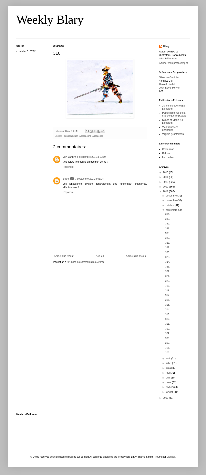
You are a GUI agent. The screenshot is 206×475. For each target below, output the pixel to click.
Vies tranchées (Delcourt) (170, 128)
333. (167, 219)
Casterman (168, 149)
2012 (166, 186)
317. (167, 295)
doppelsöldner (71, 136)
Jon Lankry (69, 156)
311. (167, 323)
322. (167, 271)
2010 (166, 397)
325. (167, 257)
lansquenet (97, 136)
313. (167, 314)
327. (167, 247)
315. (167, 304)
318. (167, 290)
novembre (171, 200)
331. (167, 228)
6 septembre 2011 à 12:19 (91, 156)
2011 (166, 191)
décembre (171, 195)
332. (167, 223)
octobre (170, 205)
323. (167, 266)
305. (167, 352)
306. (167, 347)
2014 (166, 177)
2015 (166, 172)
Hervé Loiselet (167, 84)
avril (168, 377)
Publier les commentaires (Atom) (86, 262)
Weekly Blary (50, 19)
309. (167, 333)
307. (167, 343)
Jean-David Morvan (169, 87)
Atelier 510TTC (27, 51)
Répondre (68, 166)
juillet (169, 363)
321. (167, 276)
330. (167, 233)
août (168, 358)
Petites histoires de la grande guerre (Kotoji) (174, 114)
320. (167, 281)
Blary (66, 178)
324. (167, 261)
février (169, 387)
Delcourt (166, 153)
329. (167, 237)
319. (167, 285)
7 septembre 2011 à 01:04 (89, 178)
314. (167, 309)
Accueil (100, 256)
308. (167, 338)
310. (167, 328)
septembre (172, 210)
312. (167, 319)
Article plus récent (63, 256)
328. (167, 242)
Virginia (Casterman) (173, 134)
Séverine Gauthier (169, 77)
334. (167, 214)
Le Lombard (168, 157)
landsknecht (85, 136)
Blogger (171, 456)
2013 (166, 182)
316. (167, 300)
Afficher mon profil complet (173, 63)
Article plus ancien (136, 256)
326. (167, 252)
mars (169, 382)
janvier (170, 392)
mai (168, 372)
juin (168, 368)
